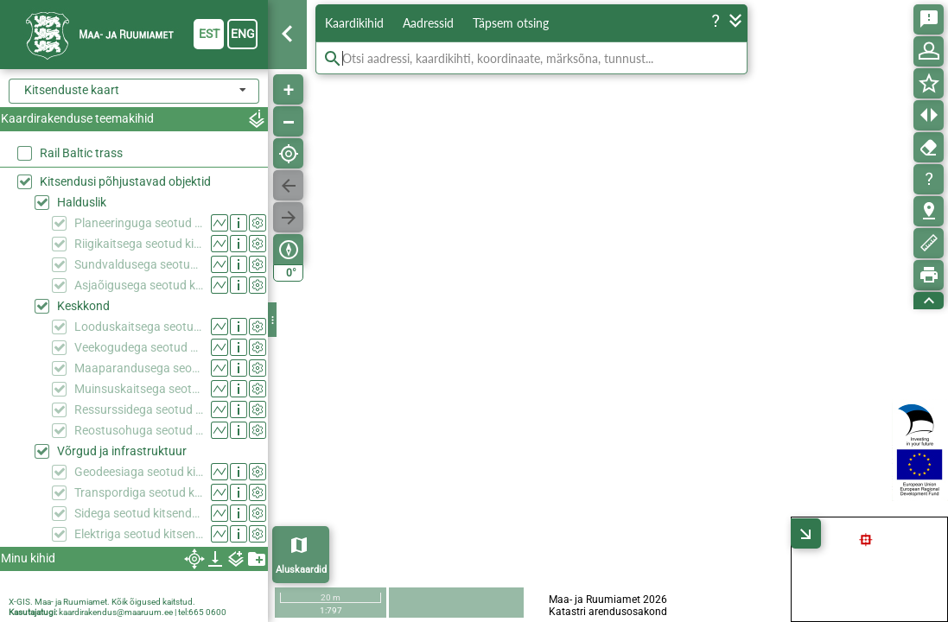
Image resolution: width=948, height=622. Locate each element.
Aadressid (428, 23)
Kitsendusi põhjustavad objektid (125, 181)
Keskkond (83, 306)
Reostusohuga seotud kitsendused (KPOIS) (138, 430)
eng (243, 34)
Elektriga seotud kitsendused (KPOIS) (138, 534)
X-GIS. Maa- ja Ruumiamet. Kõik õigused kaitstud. (102, 601)
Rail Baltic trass (81, 153)
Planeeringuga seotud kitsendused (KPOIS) (138, 223)
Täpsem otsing (511, 23)
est (209, 34)
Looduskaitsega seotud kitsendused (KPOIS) (138, 326)
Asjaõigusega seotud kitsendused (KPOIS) (138, 285)
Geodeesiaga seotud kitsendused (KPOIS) (138, 472)
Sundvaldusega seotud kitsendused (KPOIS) (138, 264)
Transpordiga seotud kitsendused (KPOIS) (138, 492)
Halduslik (81, 202)
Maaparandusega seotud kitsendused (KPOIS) (138, 368)
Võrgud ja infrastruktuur (122, 451)
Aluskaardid (301, 569)
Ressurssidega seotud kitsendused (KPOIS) (138, 409)
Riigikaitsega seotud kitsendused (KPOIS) (138, 244)
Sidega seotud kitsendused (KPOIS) (138, 513)
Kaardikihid (354, 23)
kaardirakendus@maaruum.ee (116, 612)
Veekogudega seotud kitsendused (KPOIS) (138, 347)
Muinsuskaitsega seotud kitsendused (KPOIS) (138, 389)
